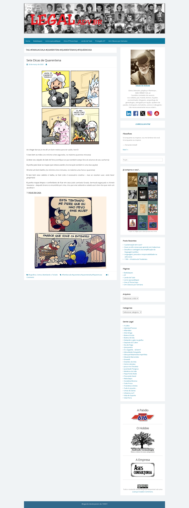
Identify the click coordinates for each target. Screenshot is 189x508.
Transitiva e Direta (130, 386)
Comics (39, 275)
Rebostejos (128, 378)
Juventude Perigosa (131, 369)
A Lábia (126, 326)
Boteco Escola (129, 335)
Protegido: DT (100, 41)
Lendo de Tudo (86, 41)
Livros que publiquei (52, 41)
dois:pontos (128, 347)
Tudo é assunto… (130, 388)
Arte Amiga (128, 333)
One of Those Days (71, 41)
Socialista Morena (130, 381)
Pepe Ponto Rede (130, 374)
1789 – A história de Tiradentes (135, 259)
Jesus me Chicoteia (131, 366)
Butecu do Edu (129, 338)
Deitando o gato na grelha (133, 340)
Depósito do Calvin (131, 342)
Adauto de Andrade (143, 86)
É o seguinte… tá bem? (132, 350)
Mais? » (125, 150)
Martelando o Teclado (50, 275)
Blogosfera (32, 275)
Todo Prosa (128, 383)
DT (125, 275)
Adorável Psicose (130, 328)
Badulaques (37, 41)
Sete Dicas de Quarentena (44, 60)
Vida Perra (128, 398)
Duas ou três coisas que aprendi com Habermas (142, 247)
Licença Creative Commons (142, 492)
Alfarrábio (127, 330)
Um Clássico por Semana (117, 41)
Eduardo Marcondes (131, 357)
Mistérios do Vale (130, 371)
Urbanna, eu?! (129, 393)
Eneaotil (127, 359)
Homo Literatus (129, 364)
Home (28, 41)
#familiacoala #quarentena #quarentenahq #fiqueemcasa (82, 275)
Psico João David (130, 376)
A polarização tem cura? (133, 245)
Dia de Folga (128, 345)
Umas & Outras (130, 390)
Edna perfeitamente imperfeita (135, 354)
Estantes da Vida (130, 362)
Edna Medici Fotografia (132, 352)
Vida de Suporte (130, 395)
